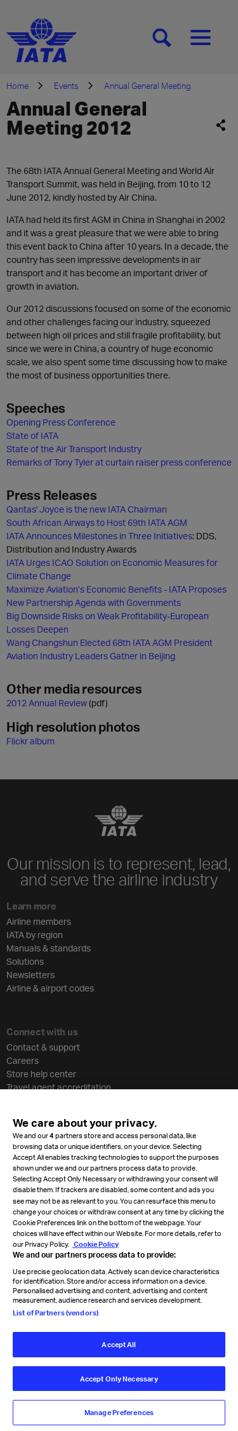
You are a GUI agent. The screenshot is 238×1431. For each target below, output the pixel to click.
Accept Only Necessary (119, 1389)
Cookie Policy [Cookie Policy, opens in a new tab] (95, 1254)
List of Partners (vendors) (55, 1322)
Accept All (119, 1354)
